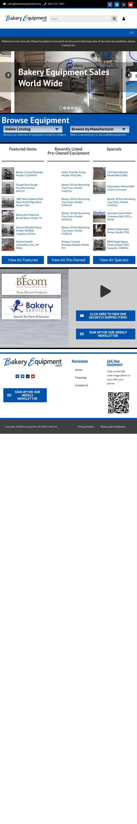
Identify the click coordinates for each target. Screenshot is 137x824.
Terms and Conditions (112, 426)
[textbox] (33, 128)
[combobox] (32, 129)
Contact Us (68, 45)
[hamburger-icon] (131, 32)
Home (78, 369)
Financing (80, 377)
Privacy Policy (86, 426)
